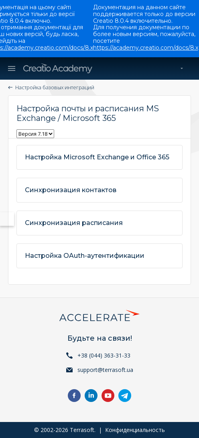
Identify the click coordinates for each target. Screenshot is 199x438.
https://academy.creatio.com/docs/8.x (145, 47)
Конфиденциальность (135, 430)
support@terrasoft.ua (105, 370)
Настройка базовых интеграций (54, 87)
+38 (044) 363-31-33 (103, 355)
